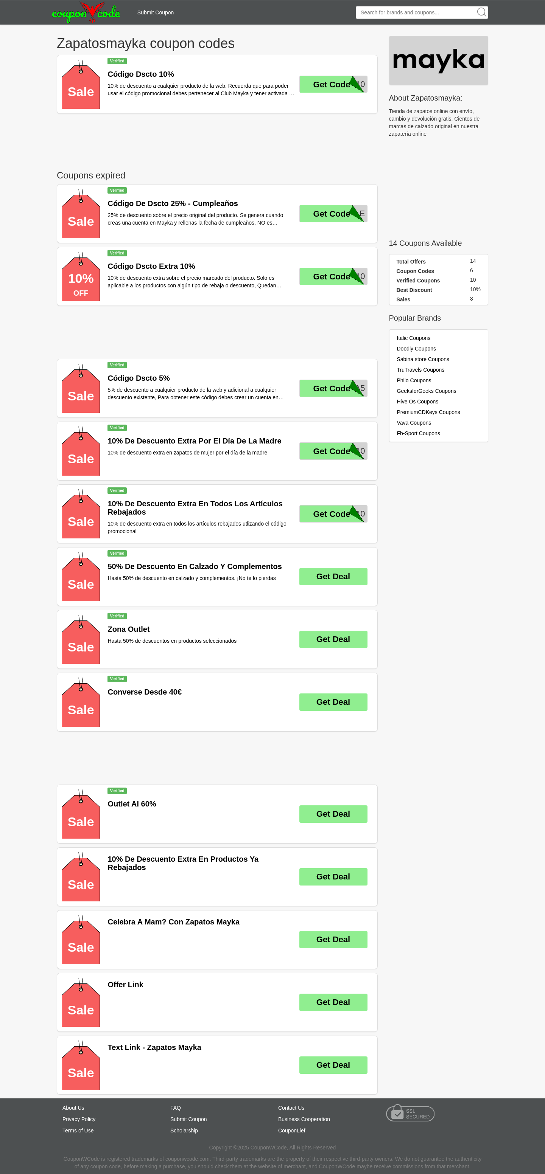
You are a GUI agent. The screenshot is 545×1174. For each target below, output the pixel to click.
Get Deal (333, 576)
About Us (73, 1108)
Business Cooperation (304, 1119)
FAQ (175, 1108)
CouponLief (291, 1130)
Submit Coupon (155, 12)
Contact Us (291, 1108)
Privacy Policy (78, 1119)
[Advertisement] (217, 140)
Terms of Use (77, 1130)
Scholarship (184, 1130)
